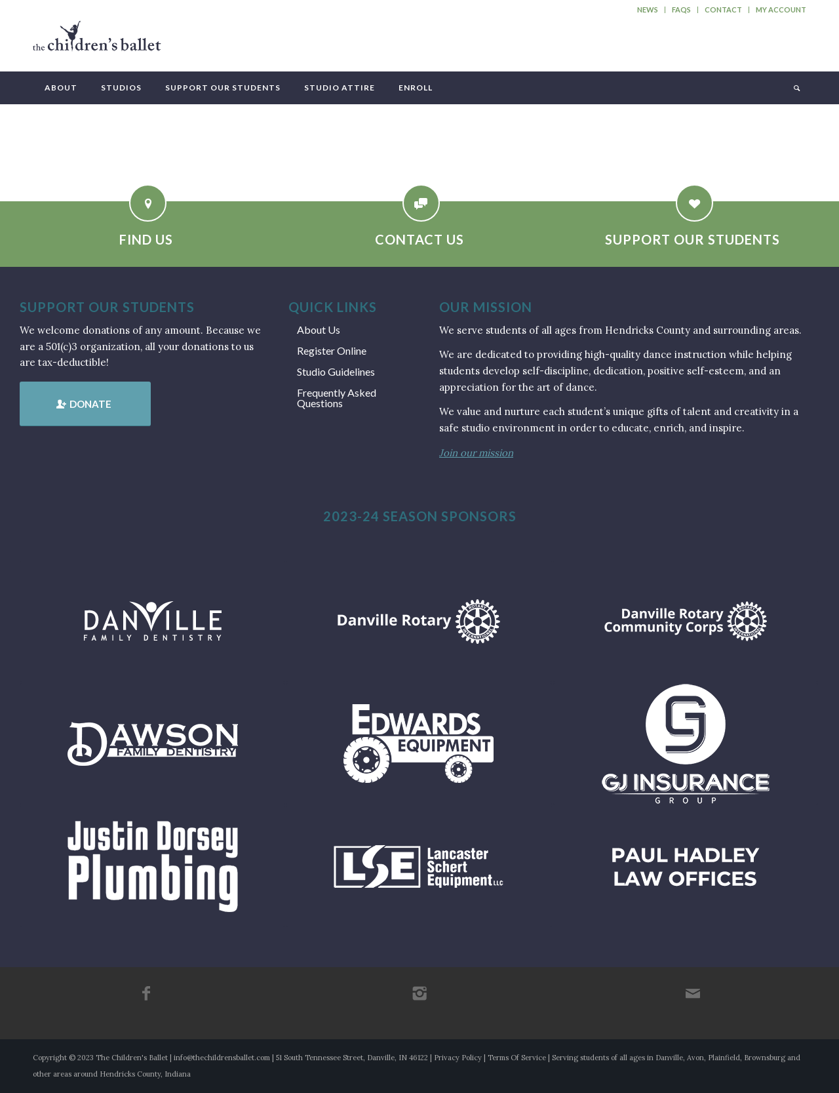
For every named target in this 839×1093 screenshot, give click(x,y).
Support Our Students (692, 239)
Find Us (146, 239)
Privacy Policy (458, 1057)
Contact (723, 9)
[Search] (795, 87)
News (647, 9)
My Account (781, 9)
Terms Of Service (517, 1057)
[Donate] (85, 404)
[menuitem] (648, 10)
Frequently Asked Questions (336, 397)
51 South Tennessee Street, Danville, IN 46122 (352, 1057)
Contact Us (419, 239)
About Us (318, 329)
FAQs (681, 9)
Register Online (331, 350)
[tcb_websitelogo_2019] (97, 41)
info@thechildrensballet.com (222, 1057)
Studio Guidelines (336, 371)
